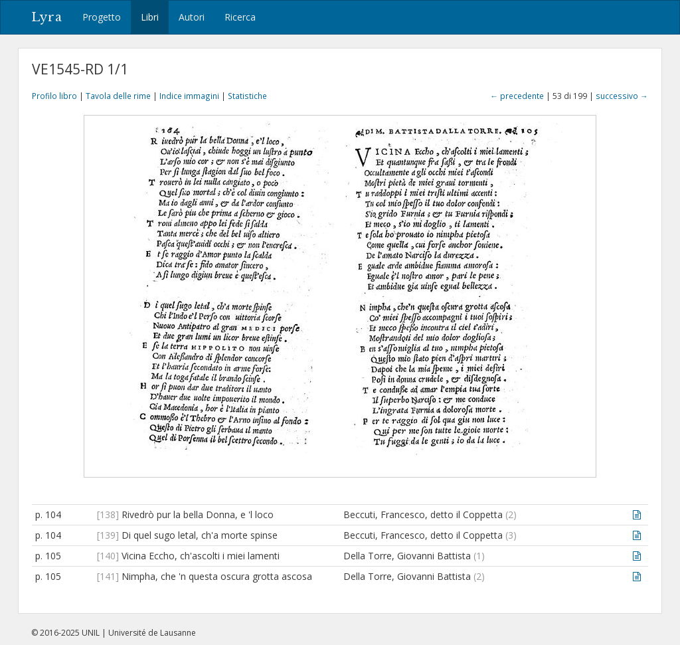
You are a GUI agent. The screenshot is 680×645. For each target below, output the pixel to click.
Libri (150, 17)
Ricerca (240, 17)
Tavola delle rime (118, 95)
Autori (192, 17)
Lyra (46, 17)
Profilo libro (54, 95)
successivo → (622, 95)
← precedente (517, 95)
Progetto (101, 17)
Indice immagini (189, 95)
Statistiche (247, 95)
